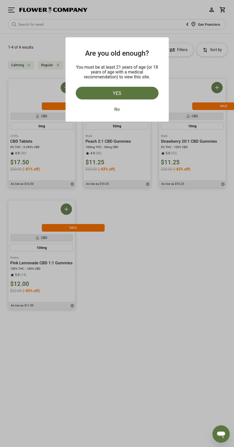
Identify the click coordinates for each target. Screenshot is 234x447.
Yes (117, 93)
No (117, 109)
